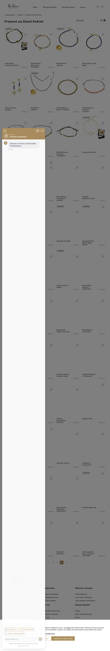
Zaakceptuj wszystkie (63, 639)
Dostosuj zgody (42, 639)
